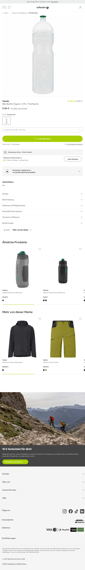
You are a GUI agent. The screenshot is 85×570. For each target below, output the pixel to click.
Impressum (11, 564)
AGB (4, 564)
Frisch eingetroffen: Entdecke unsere (39, 2)
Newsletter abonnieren (14, 462)
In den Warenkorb (42, 139)
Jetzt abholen (72, 159)
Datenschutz (21, 564)
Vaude (5, 101)
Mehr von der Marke (20, 230)
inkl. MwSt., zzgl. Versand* (19, 108)
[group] (42, 55)
